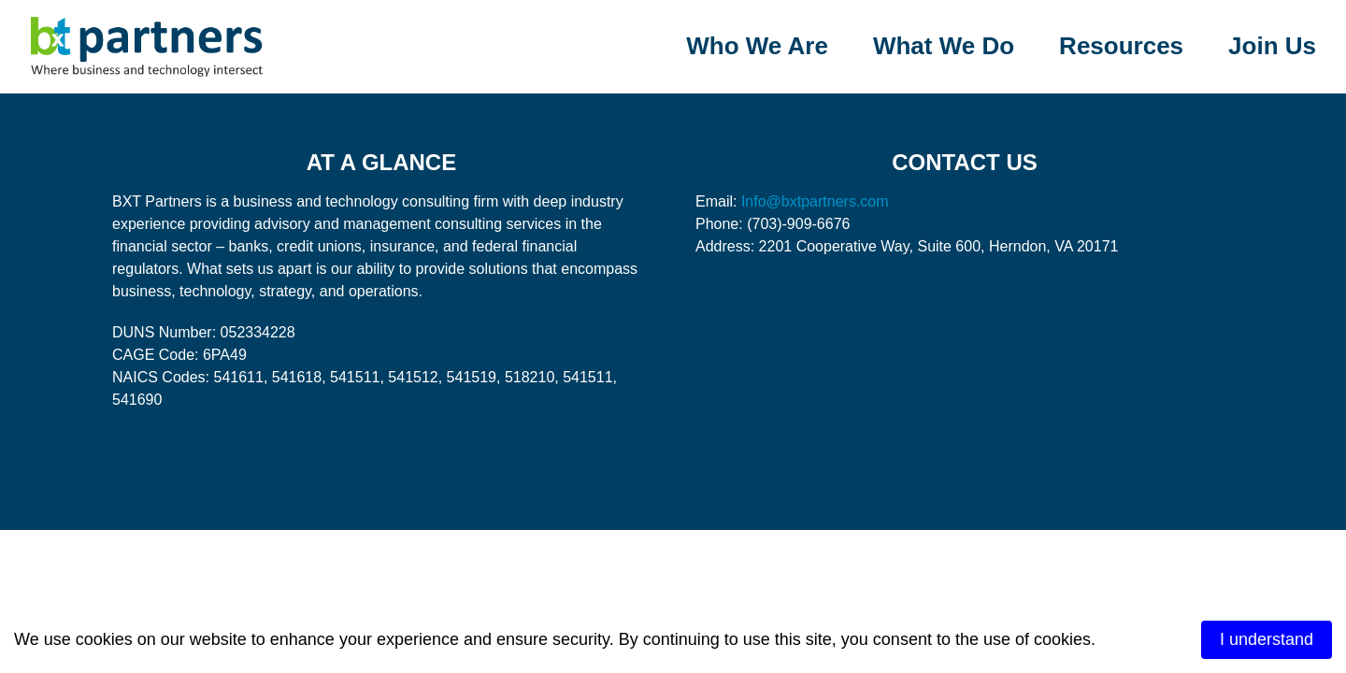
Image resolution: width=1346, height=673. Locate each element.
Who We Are (757, 46)
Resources (1121, 46)
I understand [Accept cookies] (1266, 639)
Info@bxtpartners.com (815, 201)
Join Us (1272, 46)
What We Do (943, 46)
